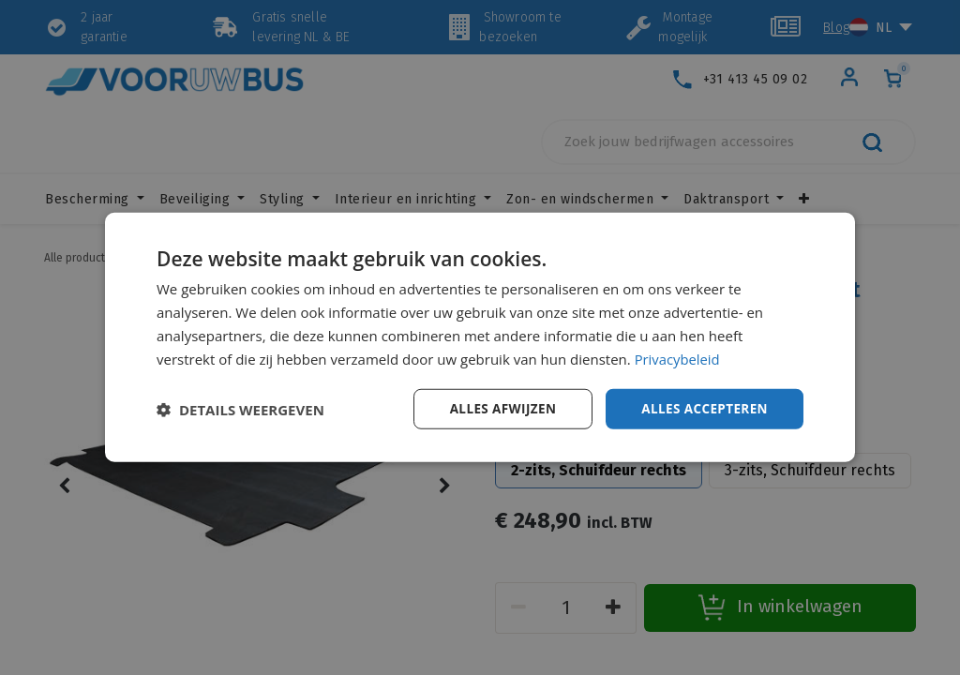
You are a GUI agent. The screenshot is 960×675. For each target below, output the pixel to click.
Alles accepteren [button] (702, 408)
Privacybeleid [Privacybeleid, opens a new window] (678, 358)
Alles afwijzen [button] (497, 408)
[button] (240, 409)
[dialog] (480, 337)
